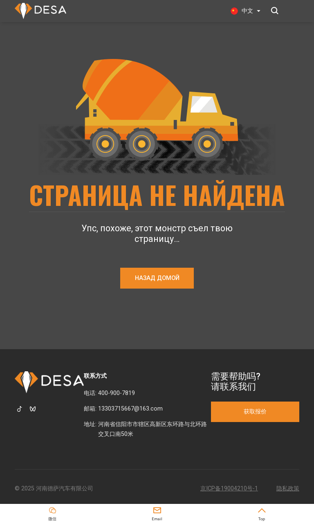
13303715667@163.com (130, 408)
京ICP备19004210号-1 (229, 488)
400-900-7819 (116, 393)
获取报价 (255, 411)
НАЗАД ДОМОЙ (157, 278)
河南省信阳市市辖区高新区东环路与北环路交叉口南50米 (152, 429)
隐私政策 (287, 488)
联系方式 (95, 375)
